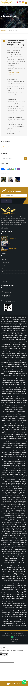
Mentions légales (14, 640)
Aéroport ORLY (13, 248)
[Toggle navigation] (26, 3)
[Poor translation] (5, 654)
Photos (4, 266)
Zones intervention (7, 269)
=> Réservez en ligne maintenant (13, 74)
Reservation (5, 281)
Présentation (5, 263)
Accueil (3, 31)
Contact (4, 278)
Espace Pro (14, 641)
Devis (3, 272)
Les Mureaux (12, 238)
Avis (3, 275)
